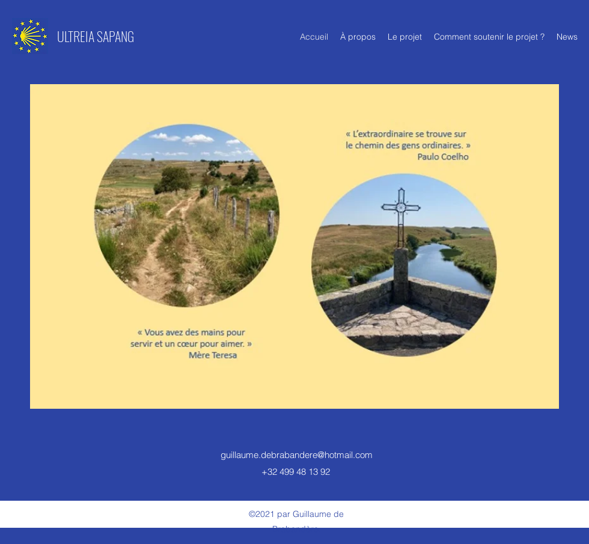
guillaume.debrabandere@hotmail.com (297, 454)
